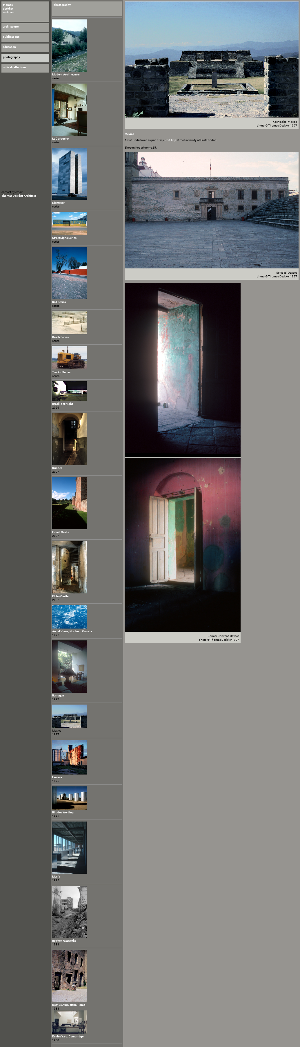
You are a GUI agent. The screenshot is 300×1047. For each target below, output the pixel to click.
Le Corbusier (60, 138)
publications (11, 36)
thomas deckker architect (8, 8)
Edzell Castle (60, 532)
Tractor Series (61, 372)
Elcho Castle (60, 596)
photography (62, 4)
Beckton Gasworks (64, 940)
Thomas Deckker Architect (18, 195)
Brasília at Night (62, 403)
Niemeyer (58, 202)
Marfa (56, 876)
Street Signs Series (64, 237)
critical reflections (14, 67)
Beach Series (60, 337)
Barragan (58, 695)
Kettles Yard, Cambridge (67, 1036)
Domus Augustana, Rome (68, 1004)
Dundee (57, 468)
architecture (11, 26)
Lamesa (57, 777)
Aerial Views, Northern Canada (72, 631)
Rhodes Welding (63, 812)
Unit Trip (170, 140)
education (9, 46)
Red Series (59, 302)
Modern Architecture (65, 74)
